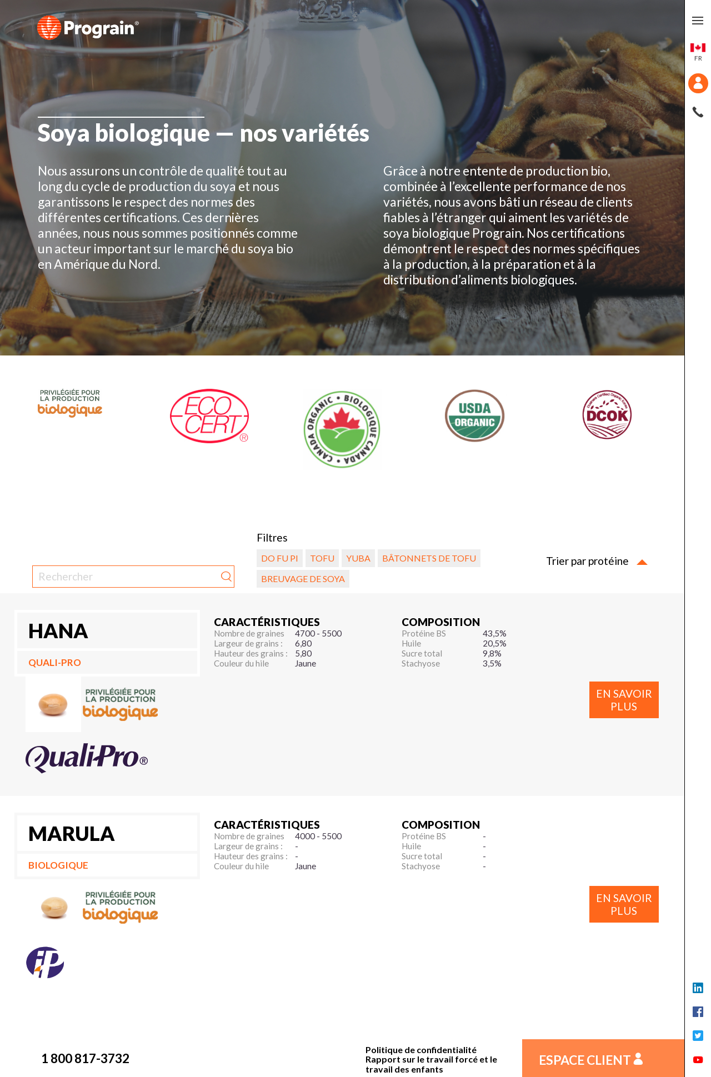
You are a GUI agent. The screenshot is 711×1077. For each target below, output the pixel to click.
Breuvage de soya (303, 578)
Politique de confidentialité (421, 1050)
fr (697, 52)
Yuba (358, 558)
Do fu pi (279, 558)
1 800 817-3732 (85, 1058)
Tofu (322, 558)
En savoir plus (624, 700)
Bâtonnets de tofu (429, 558)
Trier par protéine (597, 560)
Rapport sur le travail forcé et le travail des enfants (431, 1064)
